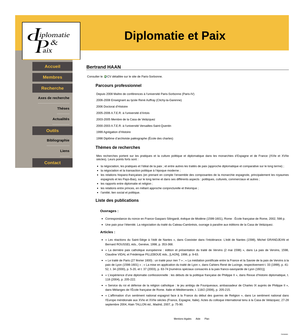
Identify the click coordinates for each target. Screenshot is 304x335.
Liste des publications (117, 200)
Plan (207, 319)
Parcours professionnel (118, 85)
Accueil (52, 66)
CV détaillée (115, 76)
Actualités (61, 119)
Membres (52, 77)
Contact (52, 162)
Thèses (63, 108)
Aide (198, 319)
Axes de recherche (54, 98)
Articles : (107, 232)
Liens (64, 151)
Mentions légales (182, 319)
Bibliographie (58, 140)
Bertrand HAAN (103, 66)
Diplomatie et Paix (175, 35)
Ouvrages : (109, 211)
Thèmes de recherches (118, 147)
